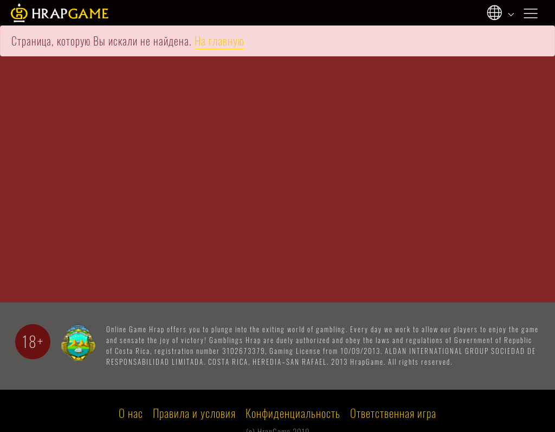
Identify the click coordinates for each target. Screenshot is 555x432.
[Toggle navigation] (538, 12)
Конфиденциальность (293, 413)
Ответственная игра (393, 413)
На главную (219, 41)
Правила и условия (194, 413)
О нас (131, 413)
